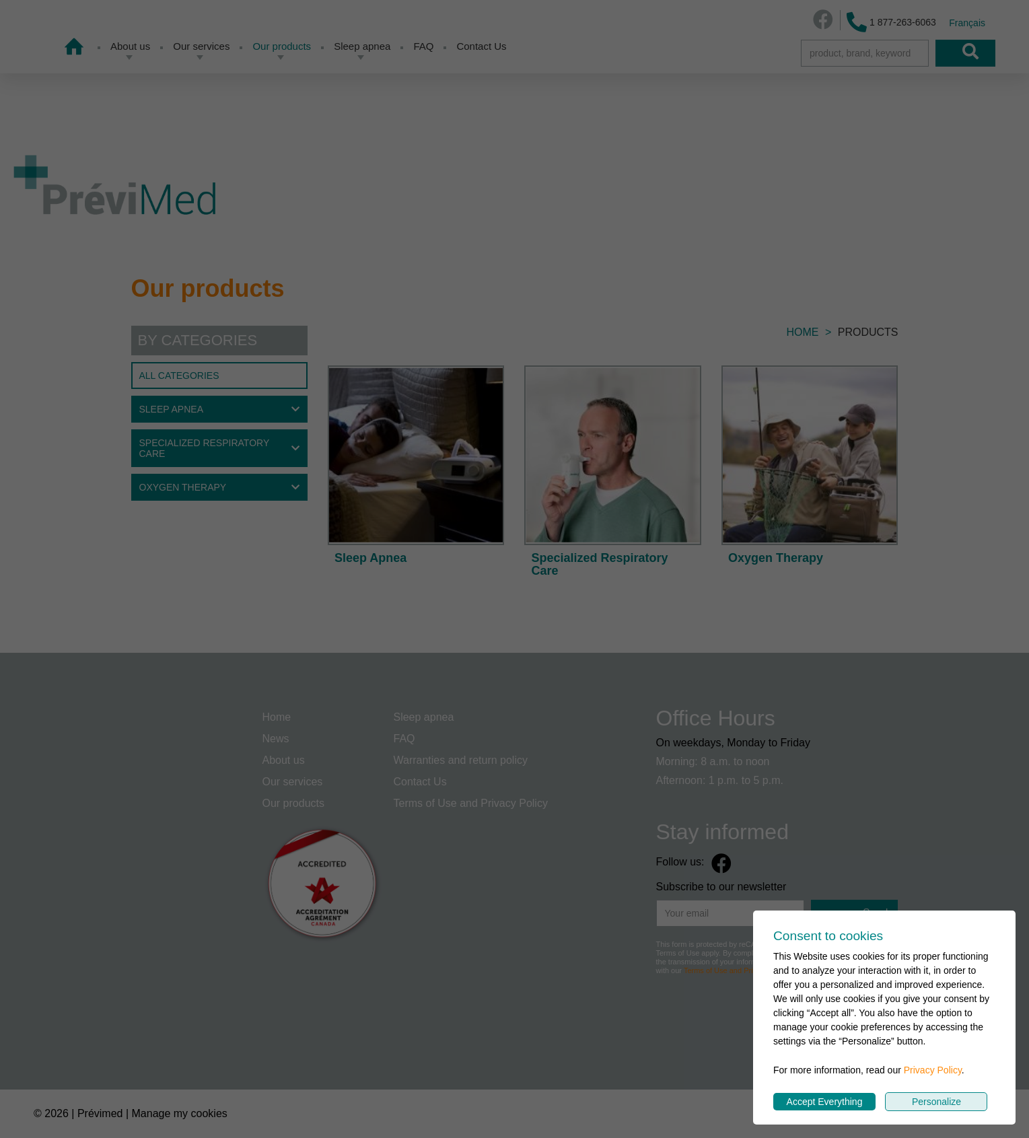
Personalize (936, 1101)
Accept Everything (825, 1101)
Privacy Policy (933, 1070)
